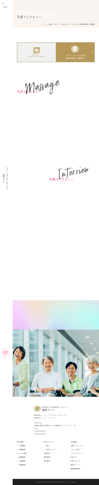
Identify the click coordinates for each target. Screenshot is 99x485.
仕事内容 (47, 453)
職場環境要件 (75, 468)
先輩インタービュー (78, 445)
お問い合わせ (75, 461)
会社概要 (74, 442)
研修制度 (47, 457)
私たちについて (49, 442)
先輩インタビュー (54, 24)
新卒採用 (20, 442)
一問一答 (64, 24)
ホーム (45, 24)
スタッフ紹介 (75, 449)
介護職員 (22, 445)
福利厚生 (47, 461)
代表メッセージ (51, 449)
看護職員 (22, 457)
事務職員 (22, 449)
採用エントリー (76, 465)
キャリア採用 (21, 453)
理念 (47, 445)
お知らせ (74, 457)
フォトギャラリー (77, 453)
